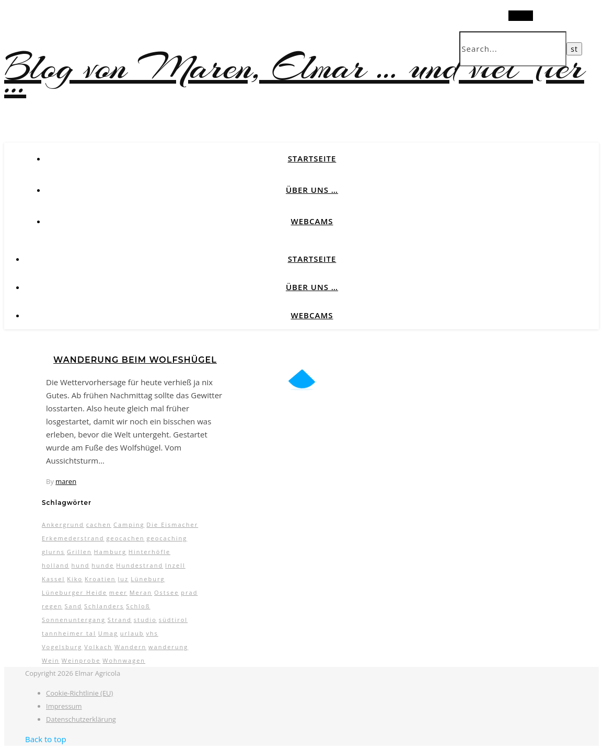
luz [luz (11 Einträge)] (123, 579)
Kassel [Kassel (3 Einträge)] (53, 579)
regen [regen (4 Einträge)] (52, 606)
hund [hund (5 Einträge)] (80, 565)
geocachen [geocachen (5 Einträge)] (125, 538)
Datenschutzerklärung (81, 719)
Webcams (312, 221)
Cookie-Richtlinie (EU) (79, 693)
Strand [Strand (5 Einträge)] (120, 620)
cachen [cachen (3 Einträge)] (98, 524)
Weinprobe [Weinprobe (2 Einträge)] (81, 660)
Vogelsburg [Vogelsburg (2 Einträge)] (62, 647)
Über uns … (312, 189)
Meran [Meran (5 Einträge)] (141, 592)
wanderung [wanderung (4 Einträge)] (168, 647)
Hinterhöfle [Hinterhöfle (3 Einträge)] (149, 552)
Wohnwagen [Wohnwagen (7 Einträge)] (123, 660)
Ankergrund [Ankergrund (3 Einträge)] (63, 524)
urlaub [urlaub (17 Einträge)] (132, 633)
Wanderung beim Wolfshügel (135, 360)
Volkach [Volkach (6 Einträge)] (98, 647)
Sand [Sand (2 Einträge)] (73, 606)
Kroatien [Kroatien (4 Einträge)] (100, 579)
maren (65, 481)
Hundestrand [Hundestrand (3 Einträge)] (139, 565)
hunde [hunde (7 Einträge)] (102, 565)
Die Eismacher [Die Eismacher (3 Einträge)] (172, 524)
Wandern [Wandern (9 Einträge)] (130, 647)
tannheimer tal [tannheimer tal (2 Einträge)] (69, 633)
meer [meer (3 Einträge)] (118, 592)
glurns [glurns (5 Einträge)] (53, 552)
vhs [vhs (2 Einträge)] (152, 633)
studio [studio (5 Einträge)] (145, 620)
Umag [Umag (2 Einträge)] (108, 633)
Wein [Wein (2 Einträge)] (51, 660)
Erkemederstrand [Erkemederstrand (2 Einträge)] (73, 538)
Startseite (312, 158)
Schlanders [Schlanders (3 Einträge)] (104, 606)
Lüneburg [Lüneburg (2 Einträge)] (148, 579)
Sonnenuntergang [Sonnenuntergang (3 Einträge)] (74, 620)
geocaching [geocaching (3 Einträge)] (166, 538)
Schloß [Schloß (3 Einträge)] (138, 606)
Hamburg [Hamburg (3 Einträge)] (110, 552)
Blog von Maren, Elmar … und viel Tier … (294, 74)
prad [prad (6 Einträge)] (189, 592)
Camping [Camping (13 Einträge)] (128, 524)
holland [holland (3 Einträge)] (55, 565)
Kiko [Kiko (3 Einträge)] (75, 579)
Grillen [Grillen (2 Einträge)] (79, 552)
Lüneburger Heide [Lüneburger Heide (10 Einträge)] (74, 592)
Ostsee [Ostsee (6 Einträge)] (166, 592)
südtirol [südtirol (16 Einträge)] (173, 620)
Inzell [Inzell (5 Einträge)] (175, 565)
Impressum (64, 706)
